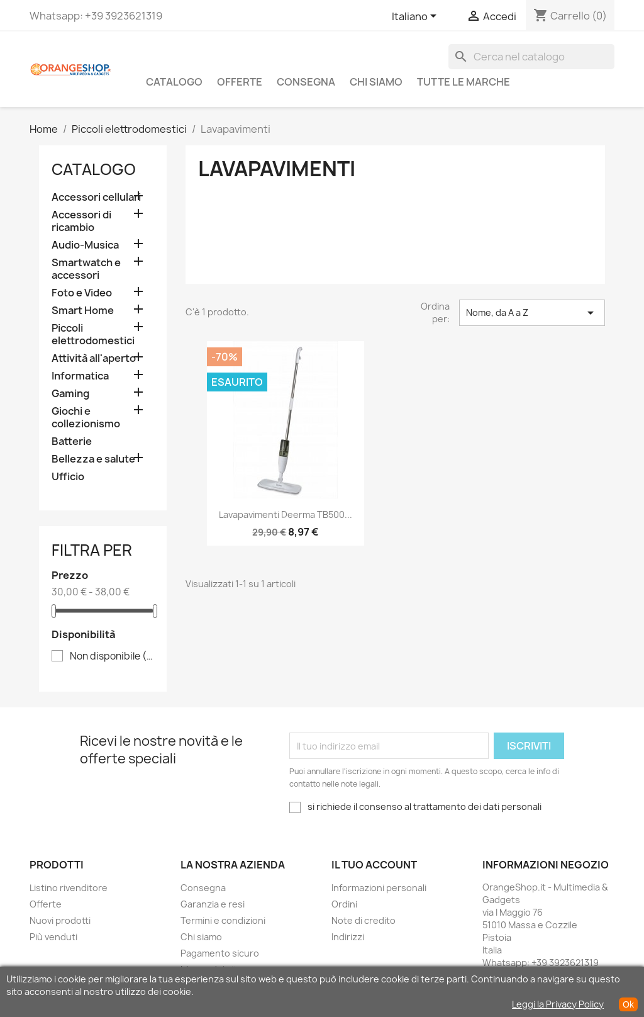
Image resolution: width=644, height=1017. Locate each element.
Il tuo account (374, 865)
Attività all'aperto (94, 358)
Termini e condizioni (222, 920)
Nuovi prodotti (60, 920)
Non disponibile (111, 656)
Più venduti (53, 937)
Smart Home (83, 310)
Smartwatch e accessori (86, 269)
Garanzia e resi (212, 904)
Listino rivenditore (69, 888)
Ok (628, 1004)
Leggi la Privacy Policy (558, 1004)
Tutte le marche (463, 82)
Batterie (72, 441)
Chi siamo (376, 82)
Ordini (344, 904)
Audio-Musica (85, 245)
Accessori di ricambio (81, 221)
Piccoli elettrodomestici (93, 334)
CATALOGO (174, 82)
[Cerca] (531, 56)
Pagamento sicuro (219, 953)
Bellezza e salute (93, 459)
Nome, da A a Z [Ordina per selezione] (532, 312)
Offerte (239, 82)
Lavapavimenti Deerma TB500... (285, 514)
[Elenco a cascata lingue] (416, 17)
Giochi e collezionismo (86, 417)
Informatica (80, 376)
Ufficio (68, 476)
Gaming (70, 393)
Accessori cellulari (96, 197)
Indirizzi (347, 937)
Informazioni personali (378, 888)
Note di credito (363, 920)
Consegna (306, 82)
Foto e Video (82, 293)
